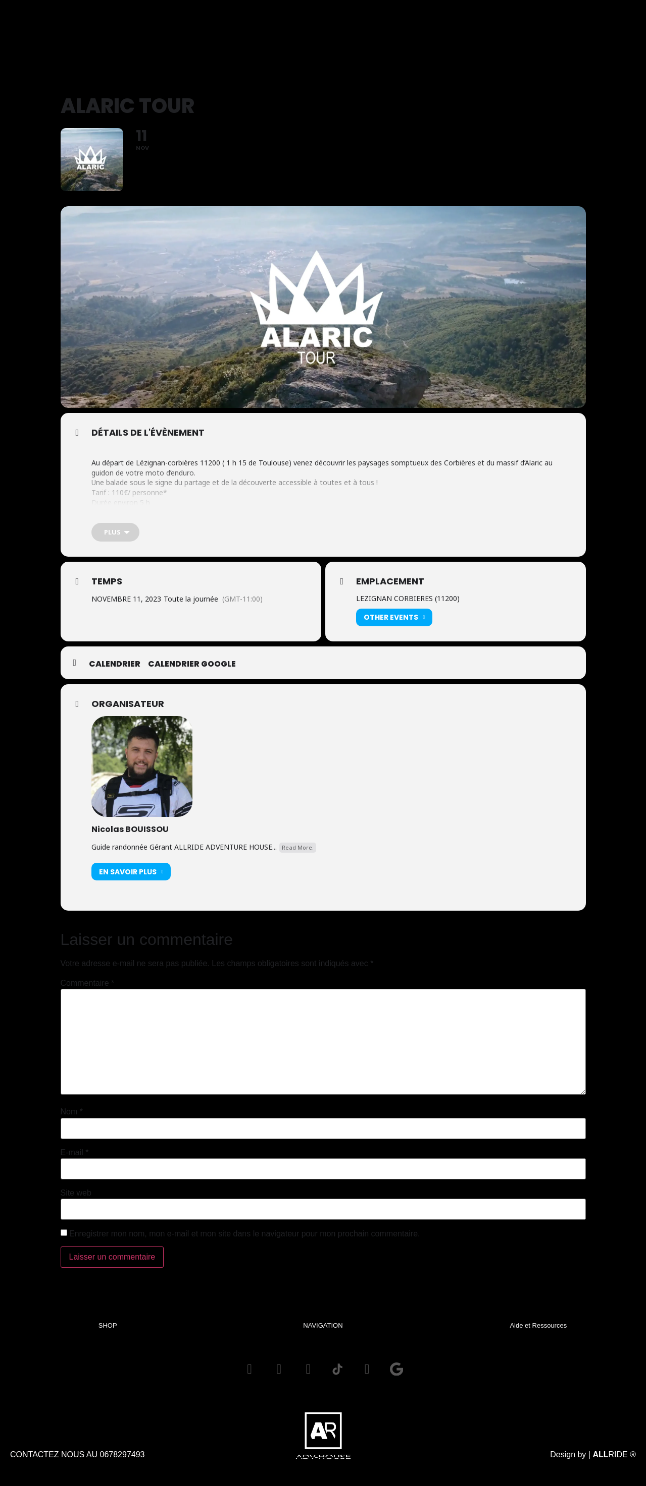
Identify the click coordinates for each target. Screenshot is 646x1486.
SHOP (107, 1331)
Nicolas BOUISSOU (130, 836)
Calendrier (114, 671)
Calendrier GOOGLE (192, 671)
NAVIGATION (322, 1331)
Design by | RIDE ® (593, 1462)
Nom (72, 1118)
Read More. (298, 854)
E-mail (75, 1159)
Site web (76, 1200)
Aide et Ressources (538, 1331)
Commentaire (88, 990)
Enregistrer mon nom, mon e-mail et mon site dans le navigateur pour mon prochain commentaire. (244, 1240)
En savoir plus (131, 878)
